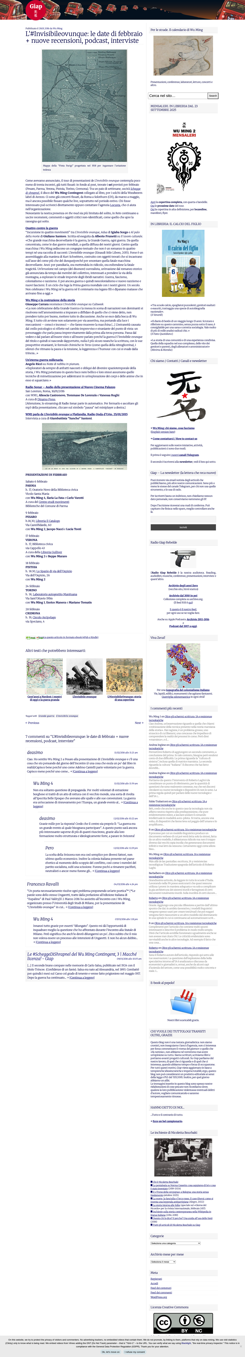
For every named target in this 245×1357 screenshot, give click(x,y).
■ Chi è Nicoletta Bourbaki (164, 1182)
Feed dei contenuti (161, 1288)
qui (190, 602)
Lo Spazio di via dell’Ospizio (54, 571)
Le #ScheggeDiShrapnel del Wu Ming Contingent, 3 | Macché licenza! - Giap (82, 956)
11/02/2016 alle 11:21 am (126, 752)
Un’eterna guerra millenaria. (44, 360)
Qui (152, 205)
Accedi (154, 1283)
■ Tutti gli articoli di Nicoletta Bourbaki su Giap (175, 1225)
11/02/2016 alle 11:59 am (126, 783)
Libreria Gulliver (51, 552)
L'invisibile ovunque (67, 716)
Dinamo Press (46, 399)
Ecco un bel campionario (167, 1121)
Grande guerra (46, 716)
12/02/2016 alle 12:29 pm (125, 848)
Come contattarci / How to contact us (175, 438)
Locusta (115, 205)
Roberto (153, 898)
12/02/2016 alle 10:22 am (125, 818)
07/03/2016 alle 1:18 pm (126, 919)
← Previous (32, 723)
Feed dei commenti (161, 1292)
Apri (153, 202)
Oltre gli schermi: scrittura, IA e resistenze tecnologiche (185, 829)
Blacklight (186, 1343)
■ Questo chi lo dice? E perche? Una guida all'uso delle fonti (182, 1218)
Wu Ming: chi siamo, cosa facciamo (174, 428)
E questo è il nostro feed (183, 609)
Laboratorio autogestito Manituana (55, 594)
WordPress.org (159, 1297)
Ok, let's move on (111, 1352)
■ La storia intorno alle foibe (165, 1205)
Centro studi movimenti (54, 502)
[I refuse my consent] (240, 1346)
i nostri (185, 455)
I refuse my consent (135, 1352)
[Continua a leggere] (85, 771)
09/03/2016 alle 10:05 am (129, 958)
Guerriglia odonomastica (176, 696)
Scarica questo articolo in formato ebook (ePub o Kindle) (62, 637)
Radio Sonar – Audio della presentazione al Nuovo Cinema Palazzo (70, 387)
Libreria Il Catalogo (48, 521)
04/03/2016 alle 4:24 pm (126, 884)
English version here (162, 431)
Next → (139, 723)
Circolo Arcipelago (44, 617)
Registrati (156, 1278)
